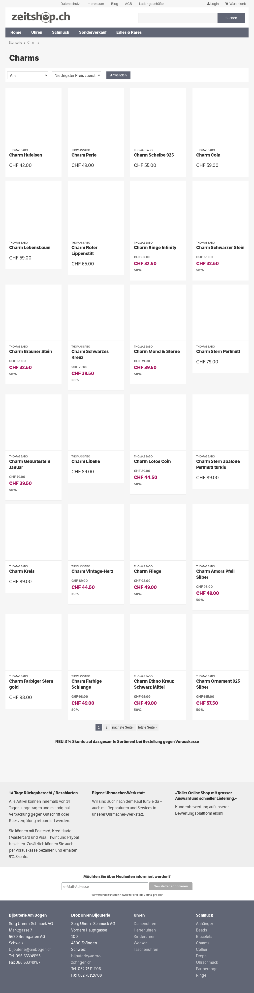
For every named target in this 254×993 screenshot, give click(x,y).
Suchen (231, 18)
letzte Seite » (147, 727)
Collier (201, 949)
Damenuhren (145, 923)
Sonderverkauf (92, 32)
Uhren (36, 32)
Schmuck (60, 32)
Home (15, 32)
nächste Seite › (123, 727)
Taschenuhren (146, 949)
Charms (202, 943)
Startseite (15, 43)
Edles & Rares (129, 32)
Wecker (140, 943)
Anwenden (118, 75)
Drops (201, 956)
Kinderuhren (145, 936)
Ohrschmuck (207, 962)
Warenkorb (237, 3)
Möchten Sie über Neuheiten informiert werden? (127, 876)
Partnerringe (207, 968)
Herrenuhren (145, 930)
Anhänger (204, 923)
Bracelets (204, 936)
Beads (201, 930)
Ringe (201, 975)
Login (213, 3)
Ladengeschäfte (151, 3)
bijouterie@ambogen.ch (30, 949)
